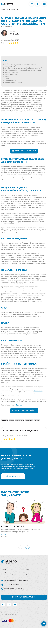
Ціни (27, 572)
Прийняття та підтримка (14, 82)
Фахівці (3, 572)
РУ (32, 4)
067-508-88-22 (9, 589)
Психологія (19, 420)
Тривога (5, 420)
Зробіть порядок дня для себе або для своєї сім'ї (23, 68)
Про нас (28, 574)
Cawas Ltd (12, 614)
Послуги (3, 569)
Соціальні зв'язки (11, 74)
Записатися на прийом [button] (24, 597)
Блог (27, 569)
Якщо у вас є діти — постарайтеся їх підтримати (23, 70)
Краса (7, 78)
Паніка (36, 420)
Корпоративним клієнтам (8, 574)
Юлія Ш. (3, 534)
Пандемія (29, 420)
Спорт (7, 76)
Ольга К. (14, 34)
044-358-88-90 (19, 589)
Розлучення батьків (12, 526)
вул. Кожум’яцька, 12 (11, 580)
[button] (44, 3)
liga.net (19, 405)
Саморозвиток (10, 80)
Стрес (11, 420)
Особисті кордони (11, 72)
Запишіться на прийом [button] (24, 151)
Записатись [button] (13, 476)
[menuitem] (11, 569)
